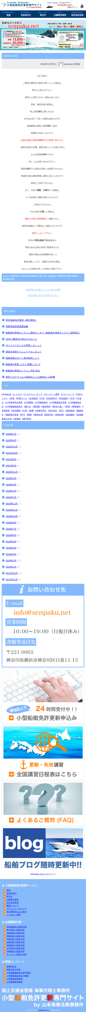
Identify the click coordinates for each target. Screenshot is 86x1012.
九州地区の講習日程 (15, 948)
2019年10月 (12, 516)
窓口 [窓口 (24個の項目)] (62, 411)
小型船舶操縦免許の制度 (17, 976)
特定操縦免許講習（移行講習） (21, 320)
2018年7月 (11, 529)
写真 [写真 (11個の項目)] (12, 398)
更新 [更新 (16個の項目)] (68, 406)
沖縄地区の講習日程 (15, 951)
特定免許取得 (77, 14)
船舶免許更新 (65, 276)
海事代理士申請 (13, 970)
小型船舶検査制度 (14, 982)
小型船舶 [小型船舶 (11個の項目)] (29, 402)
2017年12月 (12, 573)
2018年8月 (11, 522)
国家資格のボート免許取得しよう (22, 358)
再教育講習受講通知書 (17, 326)
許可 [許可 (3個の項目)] (23, 415)
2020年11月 (12, 472)
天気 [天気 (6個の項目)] (43, 398)
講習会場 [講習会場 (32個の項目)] (38, 415)
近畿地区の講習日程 (15, 942)
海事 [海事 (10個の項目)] (32, 411)
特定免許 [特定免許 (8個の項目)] (53, 411)
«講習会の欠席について (37, 289)
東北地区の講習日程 (15, 930)
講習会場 (15, 276)
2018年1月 (11, 567)
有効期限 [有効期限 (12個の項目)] (16, 411)
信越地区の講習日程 (15, 933)
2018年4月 (11, 548)
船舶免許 (53, 276)
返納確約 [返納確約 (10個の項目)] (71, 415)
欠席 (40, 276)
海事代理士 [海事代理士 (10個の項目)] (42, 411)
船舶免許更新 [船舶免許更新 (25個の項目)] (12, 415)
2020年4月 (11, 478)
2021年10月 (12, 453)
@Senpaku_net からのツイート (43, 874)
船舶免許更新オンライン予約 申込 (23, 370)
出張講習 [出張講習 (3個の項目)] (34, 398)
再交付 (43, 14)
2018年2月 (11, 560)
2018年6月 (11, 535)
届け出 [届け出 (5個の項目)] (28, 406)
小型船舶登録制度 (14, 979)
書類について (12, 906)
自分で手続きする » (48, 295)
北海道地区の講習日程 (16, 927)
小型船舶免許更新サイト (44, 1010)
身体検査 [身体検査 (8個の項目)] (60, 415)
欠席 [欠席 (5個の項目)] (25, 411)
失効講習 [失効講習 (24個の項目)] (64, 398)
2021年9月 (11, 459)
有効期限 (32, 276)
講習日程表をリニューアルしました (24, 351)
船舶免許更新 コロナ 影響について (23, 364)
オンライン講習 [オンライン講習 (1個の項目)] (52, 394)
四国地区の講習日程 (15, 945)
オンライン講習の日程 (16, 954)
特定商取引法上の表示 (16, 912)
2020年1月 (11, 497)
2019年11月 (12, 510)
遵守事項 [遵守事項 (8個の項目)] (27, 419)
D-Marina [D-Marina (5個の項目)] (7, 394)
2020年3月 (11, 484)
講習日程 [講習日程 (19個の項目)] (49, 415)
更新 (8, 14)
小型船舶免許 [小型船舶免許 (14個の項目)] (42, 402)
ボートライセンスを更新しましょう (24, 345)
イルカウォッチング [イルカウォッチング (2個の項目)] (34, 394)
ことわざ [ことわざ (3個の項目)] (18, 394)
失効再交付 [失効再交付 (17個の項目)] (52, 398)
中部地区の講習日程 (15, 939)
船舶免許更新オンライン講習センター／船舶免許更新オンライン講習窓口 (43, 332)
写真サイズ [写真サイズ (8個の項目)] (22, 398)
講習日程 (10, 279)
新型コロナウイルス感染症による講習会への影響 (30, 377)
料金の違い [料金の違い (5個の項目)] (58, 406)
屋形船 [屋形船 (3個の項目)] (37, 406)
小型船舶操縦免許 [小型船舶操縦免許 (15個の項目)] (14, 406)
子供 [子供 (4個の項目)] (73, 398)
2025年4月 (11, 440)
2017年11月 (12, 579)
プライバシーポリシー (16, 909)
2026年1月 (11, 434)
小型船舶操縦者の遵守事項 (18, 973)
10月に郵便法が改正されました (21, 339)
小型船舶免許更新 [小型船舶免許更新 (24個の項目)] (59, 402)
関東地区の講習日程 (15, 936)
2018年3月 (11, 554)
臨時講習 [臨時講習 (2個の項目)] (71, 411)
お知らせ (7, 276)
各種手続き (11, 966)
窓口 (45, 276)
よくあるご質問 (13, 915)
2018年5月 (11, 541)
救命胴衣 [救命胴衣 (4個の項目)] (47, 406)
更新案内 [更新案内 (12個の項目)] (77, 406)
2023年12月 (12, 446)
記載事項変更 (60, 14)
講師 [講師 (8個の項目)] (30, 415)
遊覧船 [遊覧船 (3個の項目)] (17, 419)
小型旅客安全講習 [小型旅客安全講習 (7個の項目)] (14, 402)
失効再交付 (25, 14)
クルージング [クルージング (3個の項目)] (68, 394)
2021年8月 (11, 465)
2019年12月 (12, 503)
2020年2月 (11, 491)
